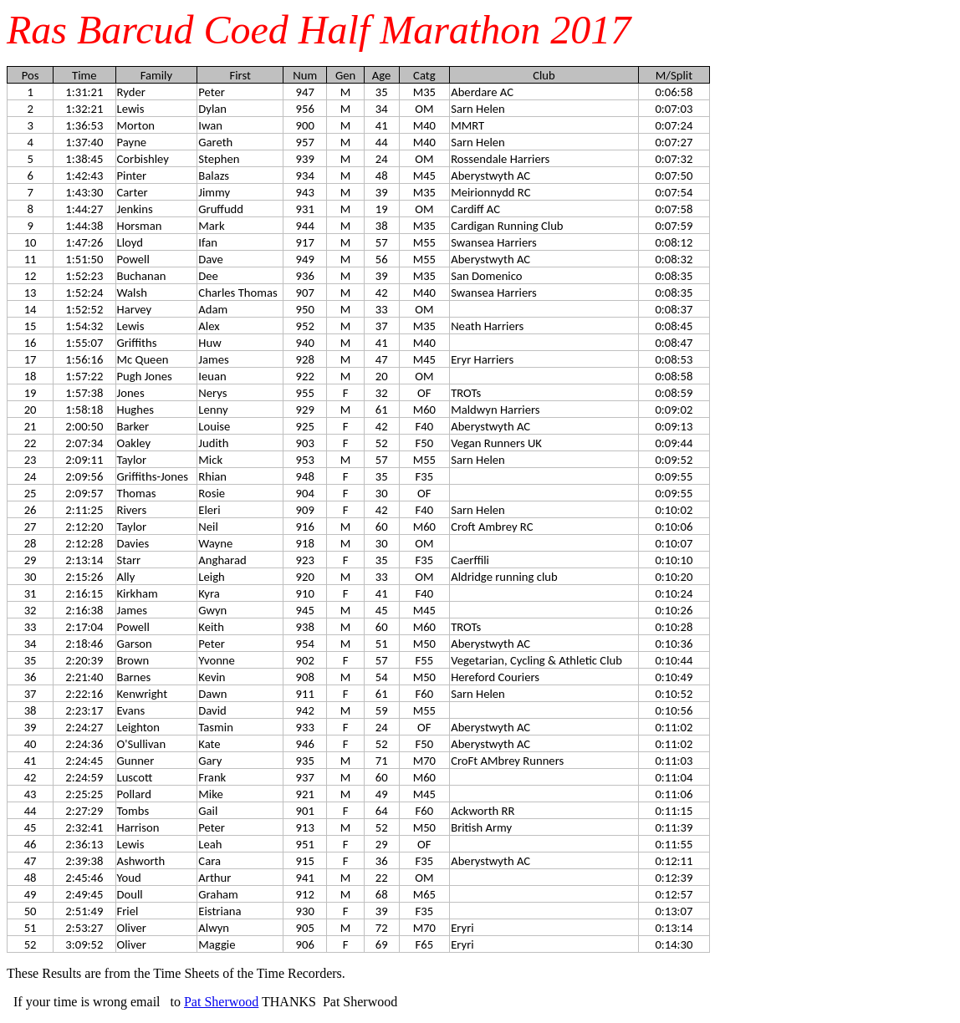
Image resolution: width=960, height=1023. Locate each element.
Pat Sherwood (221, 1002)
